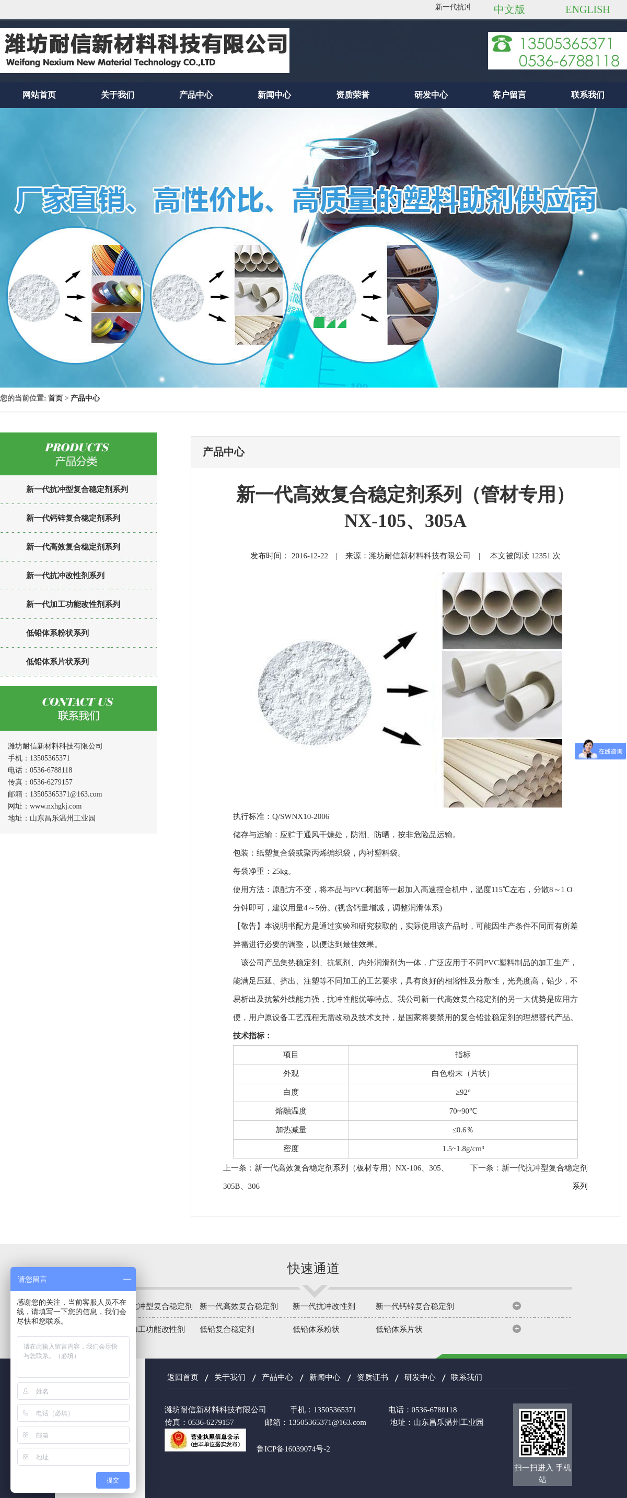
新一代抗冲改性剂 (324, 1306)
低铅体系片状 (399, 1329)
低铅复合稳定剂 (227, 1329)
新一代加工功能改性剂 (146, 1329)
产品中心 (196, 94)
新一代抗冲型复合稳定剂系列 (77, 489)
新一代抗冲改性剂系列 (65, 575)
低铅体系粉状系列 (57, 633)
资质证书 (372, 1377)
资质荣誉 (352, 94)
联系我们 (588, 94)
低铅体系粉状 (316, 1329)
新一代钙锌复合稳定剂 (415, 1306)
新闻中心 (274, 94)
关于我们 (117, 94)
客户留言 (509, 94)
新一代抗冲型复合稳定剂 (150, 1306)
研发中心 (431, 94)
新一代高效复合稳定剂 (239, 1306)
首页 (55, 398)
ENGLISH (587, 9)
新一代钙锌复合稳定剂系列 (73, 518)
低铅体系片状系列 (57, 662)
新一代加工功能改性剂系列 (73, 604)
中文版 (509, 9)
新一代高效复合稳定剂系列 (73, 547)
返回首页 (183, 1377)
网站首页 (39, 94)
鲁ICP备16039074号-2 (293, 1449)
